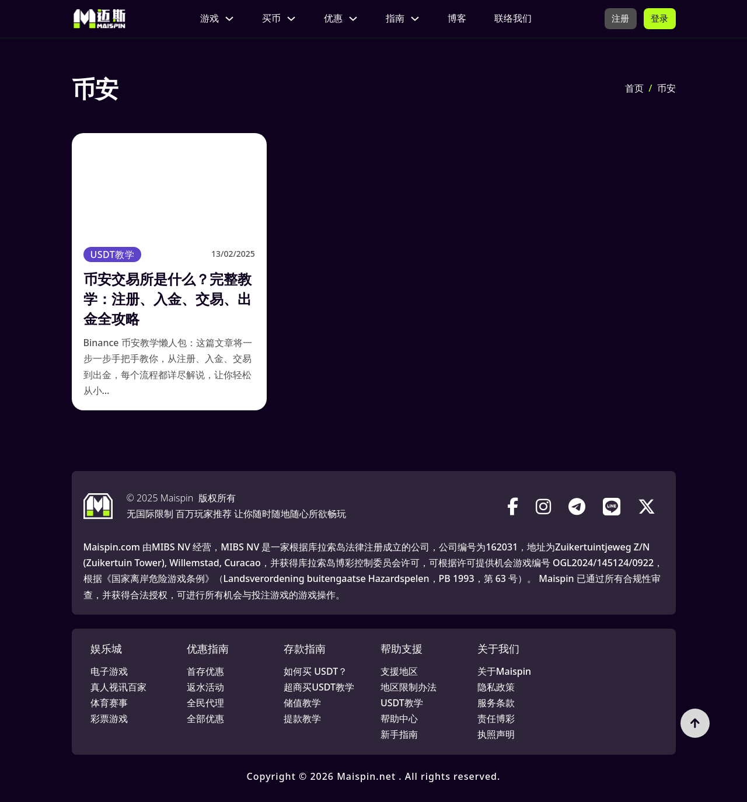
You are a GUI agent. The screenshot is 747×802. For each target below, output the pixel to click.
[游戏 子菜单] (228, 18)
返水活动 (205, 687)
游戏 (208, 18)
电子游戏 (109, 671)
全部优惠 (205, 718)
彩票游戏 (109, 718)
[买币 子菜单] (290, 18)
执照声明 (496, 734)
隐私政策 (496, 687)
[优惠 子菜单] (352, 18)
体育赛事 (109, 702)
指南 (394, 18)
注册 (619, 18)
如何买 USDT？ (315, 671)
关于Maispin (504, 671)
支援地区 (399, 671)
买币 (270, 18)
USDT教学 (112, 254)
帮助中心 (399, 718)
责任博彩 (496, 718)
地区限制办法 (409, 687)
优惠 (332, 18)
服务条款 (496, 702)
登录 (659, 18)
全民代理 (205, 702)
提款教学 (302, 718)
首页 (634, 88)
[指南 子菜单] (413, 18)
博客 (455, 18)
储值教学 (302, 702)
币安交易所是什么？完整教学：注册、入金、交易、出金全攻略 (167, 298)
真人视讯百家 (118, 687)
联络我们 (511, 18)
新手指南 (399, 734)
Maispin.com (111, 547)
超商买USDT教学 (319, 687)
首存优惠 (205, 671)
